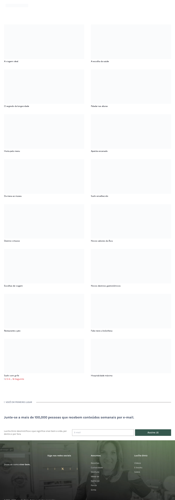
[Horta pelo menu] (44, 116)
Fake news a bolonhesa (101, 330)
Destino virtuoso (12, 241)
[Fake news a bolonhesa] (131, 295)
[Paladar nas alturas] (131, 71)
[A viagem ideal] (44, 26)
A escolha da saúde (100, 61)
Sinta (93, 489)
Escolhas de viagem (13, 286)
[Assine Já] (153, 432)
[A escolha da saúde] (131, 26)
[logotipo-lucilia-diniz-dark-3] (17, 5)
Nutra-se (95, 481)
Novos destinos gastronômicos (106, 286)
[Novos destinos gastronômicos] (131, 251)
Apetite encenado (99, 151)
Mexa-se (95, 476)
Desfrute (95, 472)
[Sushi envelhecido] (131, 161)
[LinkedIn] (77, 469)
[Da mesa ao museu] (44, 161)
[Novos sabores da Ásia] (131, 206)
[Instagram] (47, 469)
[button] (167, 6)
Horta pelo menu (12, 151)
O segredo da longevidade (16, 106)
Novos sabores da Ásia (102, 241)
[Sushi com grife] (44, 340)
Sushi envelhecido (99, 196)
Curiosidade (97, 467)
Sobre (137, 472)
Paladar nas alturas (99, 106)
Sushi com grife (11, 375)
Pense (94, 485)
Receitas (95, 463)
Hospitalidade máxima (101, 375)
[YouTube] (70, 469)
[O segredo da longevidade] (44, 71)
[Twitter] (62, 469)
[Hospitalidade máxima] (131, 340)
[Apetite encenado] (131, 116)
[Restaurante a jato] (44, 295)
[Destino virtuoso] (44, 206)
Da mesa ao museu (13, 196)
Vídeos (137, 463)
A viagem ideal (11, 61)
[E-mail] (103, 432)
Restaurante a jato (12, 330)
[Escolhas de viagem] (44, 251)
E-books (138, 467)
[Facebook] (54, 469)
